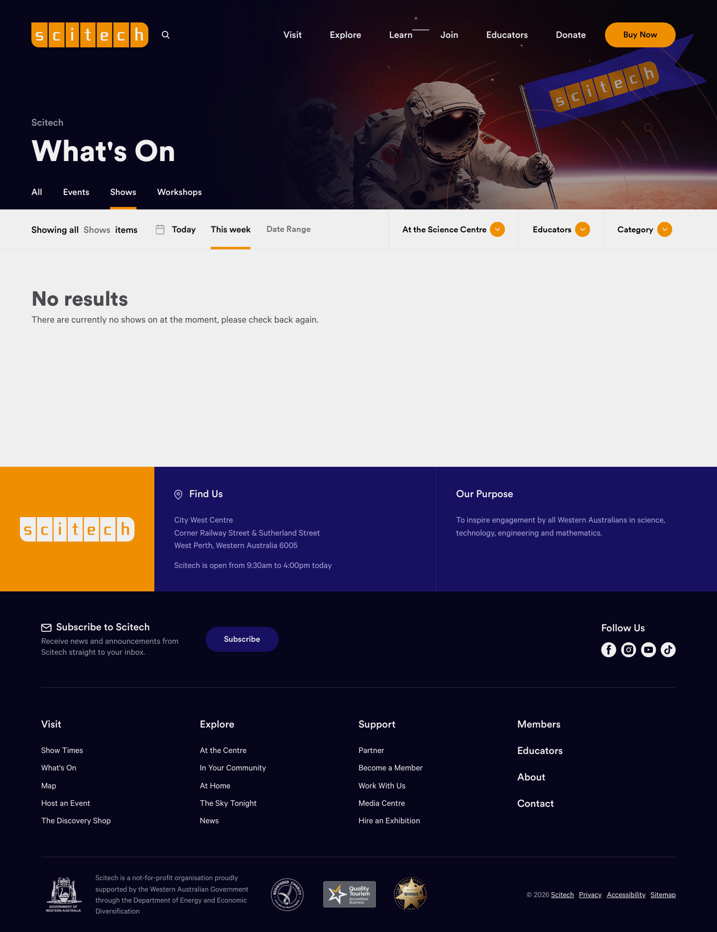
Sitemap (663, 894)
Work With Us (381, 785)
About (531, 777)
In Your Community (233, 767)
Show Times (62, 750)
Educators (540, 751)
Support (376, 724)
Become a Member (390, 767)
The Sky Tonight (228, 803)
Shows (123, 191)
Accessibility (626, 894)
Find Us (206, 494)
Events (76, 191)
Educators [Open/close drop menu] (561, 229)
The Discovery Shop (76, 820)
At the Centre (223, 750)
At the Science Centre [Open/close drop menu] (453, 229)
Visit (51, 724)
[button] (292, 34)
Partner (371, 750)
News (209, 820)
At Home (215, 785)
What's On (59, 767)
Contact (535, 803)
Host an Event (66, 803)
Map (55, 785)
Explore (217, 724)
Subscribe (242, 639)
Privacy (590, 894)
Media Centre (381, 803)
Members (539, 724)
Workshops (179, 191)
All (36, 191)
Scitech (47, 123)
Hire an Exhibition (389, 820)
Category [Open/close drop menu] (644, 229)
